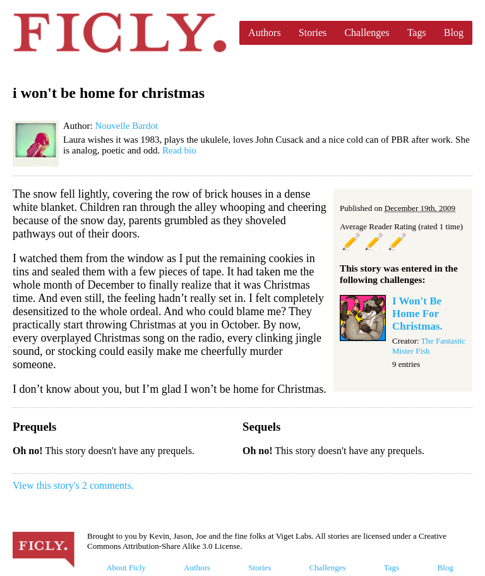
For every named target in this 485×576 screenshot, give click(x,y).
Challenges (366, 32)
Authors (264, 32)
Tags (416, 32)
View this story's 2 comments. (73, 485)
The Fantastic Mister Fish (428, 346)
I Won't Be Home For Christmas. (417, 313)
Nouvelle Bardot (126, 126)
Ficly (120, 33)
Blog (454, 32)
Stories (312, 32)
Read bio (179, 150)
